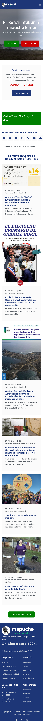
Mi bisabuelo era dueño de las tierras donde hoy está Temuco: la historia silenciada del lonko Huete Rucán (21, 450)
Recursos (30, 43)
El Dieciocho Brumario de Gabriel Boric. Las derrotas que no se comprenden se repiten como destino (21, 301)
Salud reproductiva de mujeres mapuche (21, 514)
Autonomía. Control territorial (15, 193)
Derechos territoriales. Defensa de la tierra (20, 442)
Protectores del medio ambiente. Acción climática (19, 579)
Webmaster (26, 714)
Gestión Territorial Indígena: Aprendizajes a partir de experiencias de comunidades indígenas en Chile (20, 393)
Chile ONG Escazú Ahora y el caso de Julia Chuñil (19, 586)
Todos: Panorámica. (20, 614)
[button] (40, 4)
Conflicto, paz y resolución (14, 293)
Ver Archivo (20, 93)
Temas (11, 43)
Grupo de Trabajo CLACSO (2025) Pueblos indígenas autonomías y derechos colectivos (18, 201)
